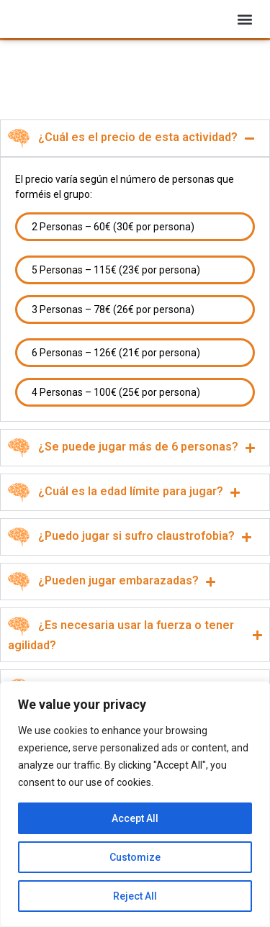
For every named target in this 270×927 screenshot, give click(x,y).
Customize (135, 857)
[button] (245, 24)
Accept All (135, 818)
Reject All (135, 896)
